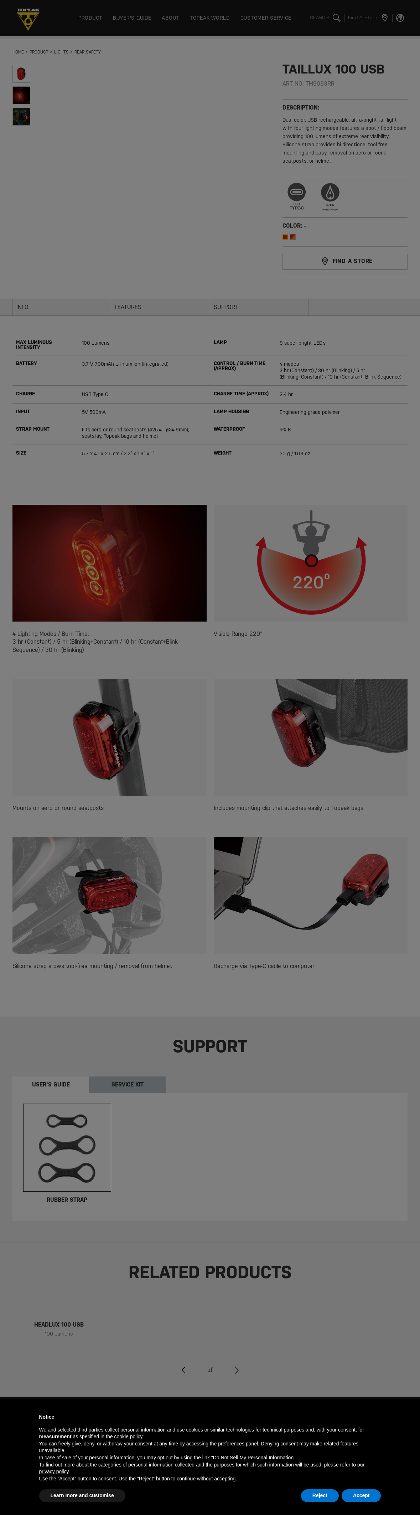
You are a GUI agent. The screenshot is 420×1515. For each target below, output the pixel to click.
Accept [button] (361, 1495)
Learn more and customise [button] (82, 1495)
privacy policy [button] (54, 1471)
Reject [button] (319, 1495)
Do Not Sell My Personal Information (253, 1457)
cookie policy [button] (128, 1436)
